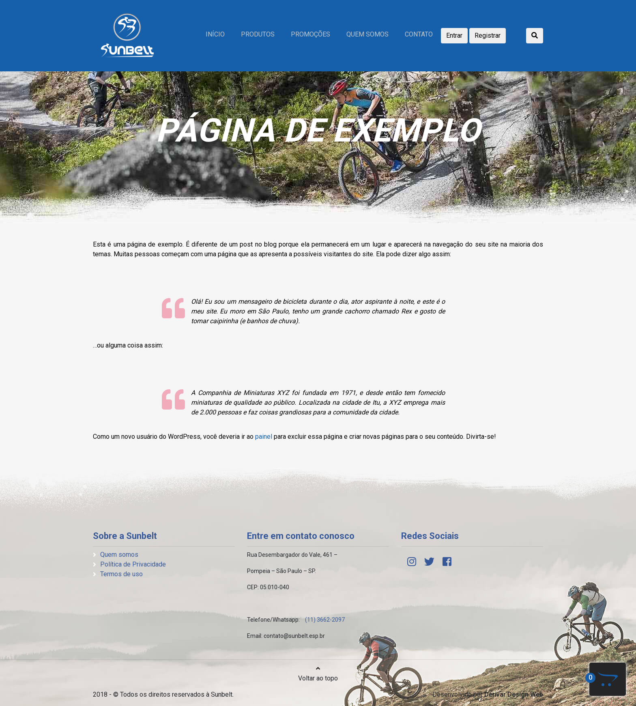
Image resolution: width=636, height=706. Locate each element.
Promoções (310, 34)
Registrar (488, 35)
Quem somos (367, 34)
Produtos (258, 34)
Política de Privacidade (133, 564)
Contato (419, 34)
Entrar (454, 35)
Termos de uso (121, 574)
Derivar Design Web (513, 694)
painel (263, 436)
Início (215, 34)
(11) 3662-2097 (325, 619)
